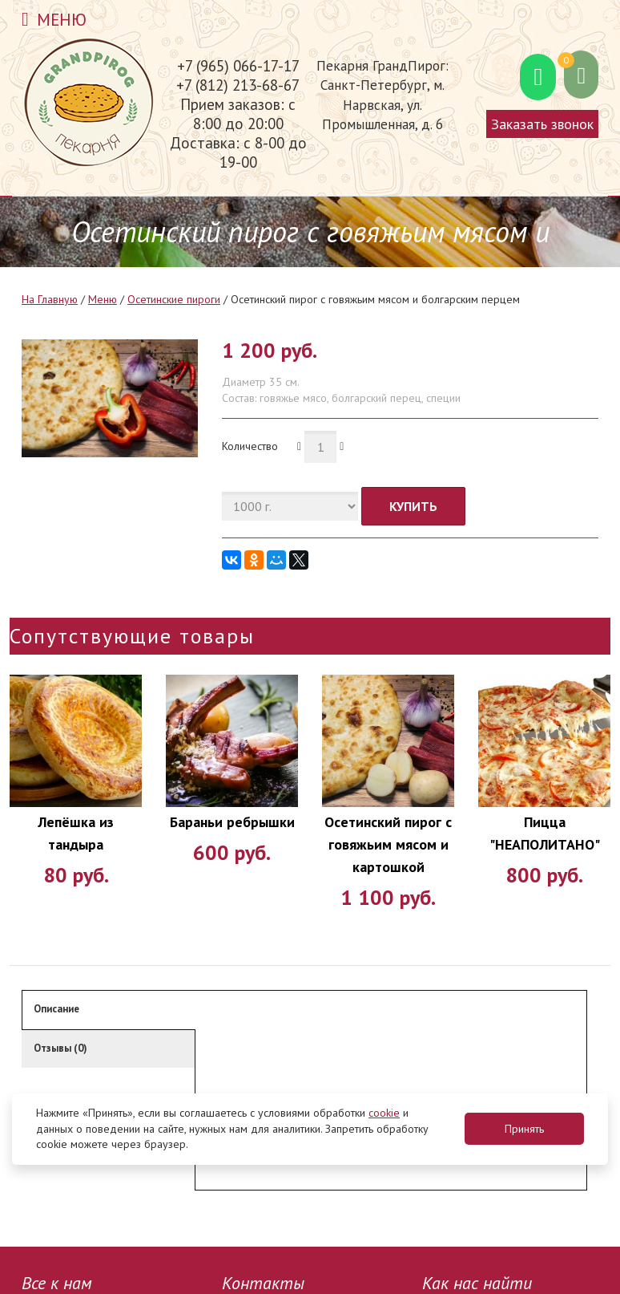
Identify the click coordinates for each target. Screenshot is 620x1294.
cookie (384, 1112)
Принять (524, 1129)
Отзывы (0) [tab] (60, 1048)
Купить (413, 506)
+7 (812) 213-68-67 (238, 85)
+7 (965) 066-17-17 (238, 65)
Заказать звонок (542, 124)
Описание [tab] (56, 1009)
